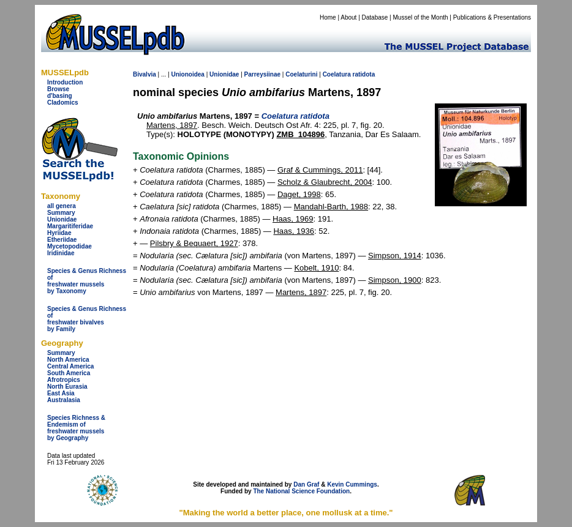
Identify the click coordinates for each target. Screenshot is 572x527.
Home (328, 17)
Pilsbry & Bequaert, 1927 (194, 243)
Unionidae (62, 219)
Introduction (65, 82)
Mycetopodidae (69, 246)
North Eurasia (67, 386)
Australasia (63, 400)
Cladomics (62, 102)
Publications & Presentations (492, 17)
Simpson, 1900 (394, 280)
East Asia (61, 393)
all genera (61, 206)
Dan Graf (306, 484)
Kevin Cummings (352, 484)
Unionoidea (187, 74)
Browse (58, 89)
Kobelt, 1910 (316, 267)
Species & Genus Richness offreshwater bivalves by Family (86, 318)
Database (375, 17)
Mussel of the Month (420, 17)
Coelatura (337, 74)
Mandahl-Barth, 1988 (331, 206)
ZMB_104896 (300, 134)
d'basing (59, 95)
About (348, 17)
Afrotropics (63, 379)
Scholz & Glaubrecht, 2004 (324, 182)
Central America (70, 366)
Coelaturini (301, 74)
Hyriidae (59, 233)
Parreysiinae (262, 74)
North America (68, 359)
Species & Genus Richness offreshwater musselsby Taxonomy (86, 280)
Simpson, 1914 (394, 255)
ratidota (364, 74)
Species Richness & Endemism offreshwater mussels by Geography (76, 427)
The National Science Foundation (301, 491)
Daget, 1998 (299, 194)
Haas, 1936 (293, 231)
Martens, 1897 (171, 125)
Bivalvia (144, 74)
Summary (61, 212)
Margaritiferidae (70, 226)
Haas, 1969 (293, 218)
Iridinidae (60, 253)
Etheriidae (62, 239)
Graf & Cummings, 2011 (320, 169)
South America (68, 373)
